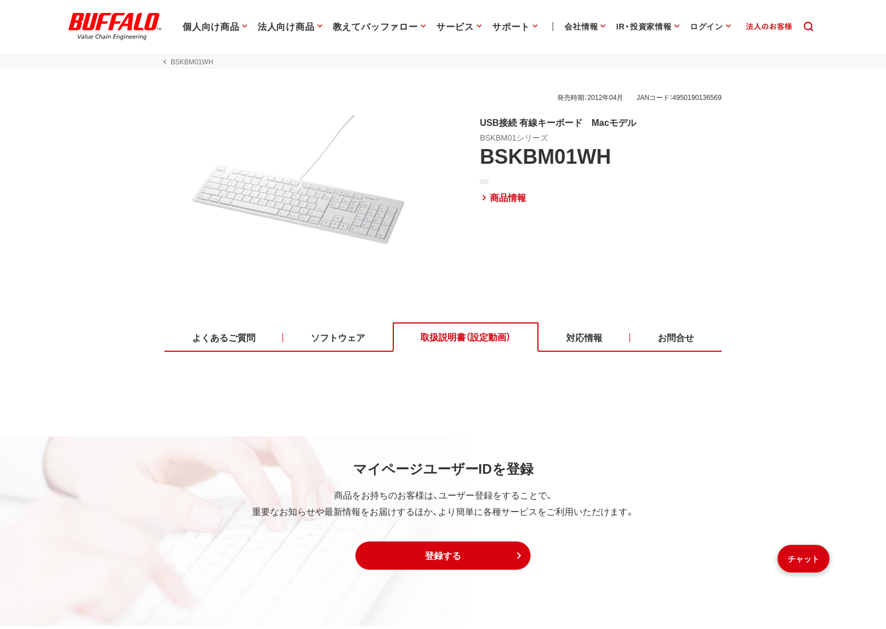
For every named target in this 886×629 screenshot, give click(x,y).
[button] (443, 558)
